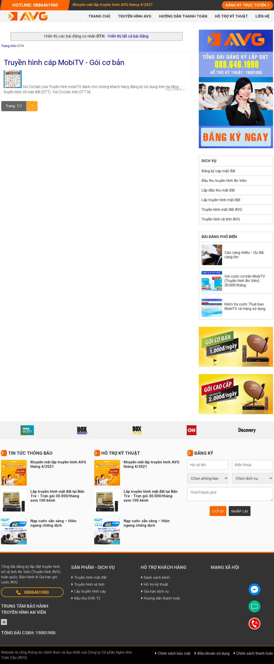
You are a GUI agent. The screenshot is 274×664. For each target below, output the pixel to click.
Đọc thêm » (175, 89)
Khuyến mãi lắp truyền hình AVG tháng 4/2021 (113, 4)
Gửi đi (218, 511)
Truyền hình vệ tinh (89, 584)
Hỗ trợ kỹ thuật (156, 584)
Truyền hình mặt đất (90, 577)
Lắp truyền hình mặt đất (221, 200)
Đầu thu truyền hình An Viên (224, 180)
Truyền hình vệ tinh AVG (221, 219)
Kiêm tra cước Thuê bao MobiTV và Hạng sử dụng (245, 306)
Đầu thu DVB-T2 (87, 598)
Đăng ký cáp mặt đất (218, 171)
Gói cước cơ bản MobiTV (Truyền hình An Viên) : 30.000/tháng (245, 280)
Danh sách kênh (157, 577)
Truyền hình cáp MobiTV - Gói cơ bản (64, 62)
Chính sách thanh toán (254, 653)
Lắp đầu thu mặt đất (218, 190)
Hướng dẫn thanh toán (162, 598)
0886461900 (32, 592)
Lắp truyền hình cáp (90, 591)
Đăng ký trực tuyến (246, 5)
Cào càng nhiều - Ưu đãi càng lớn (244, 254)
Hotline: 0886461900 (35, 5)
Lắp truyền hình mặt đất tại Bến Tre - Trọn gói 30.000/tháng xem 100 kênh (57, 496)
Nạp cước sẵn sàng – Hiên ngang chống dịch (53, 523)
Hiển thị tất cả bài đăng (128, 36)
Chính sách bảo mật (174, 653)
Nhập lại (239, 511)
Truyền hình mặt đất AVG (222, 209)
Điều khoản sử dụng (213, 653)
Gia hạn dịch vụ (156, 591)
